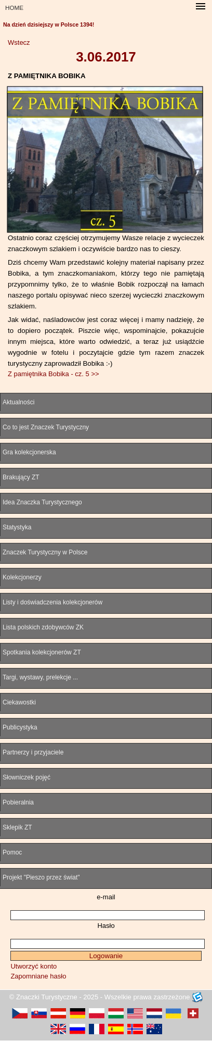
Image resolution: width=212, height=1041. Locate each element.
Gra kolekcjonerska (29, 452)
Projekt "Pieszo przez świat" (41, 877)
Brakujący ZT (21, 477)
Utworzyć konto (33, 966)
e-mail (106, 897)
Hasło (105, 926)
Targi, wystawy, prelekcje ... (40, 677)
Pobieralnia (18, 802)
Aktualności (18, 402)
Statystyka (17, 527)
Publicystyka (20, 727)
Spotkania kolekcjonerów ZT (42, 652)
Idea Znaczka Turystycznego (42, 502)
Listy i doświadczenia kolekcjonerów (52, 602)
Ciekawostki (19, 702)
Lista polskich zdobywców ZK (43, 627)
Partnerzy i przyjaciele (33, 752)
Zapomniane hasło (38, 976)
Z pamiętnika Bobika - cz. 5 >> (53, 374)
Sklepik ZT (17, 827)
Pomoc (12, 852)
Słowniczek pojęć (26, 777)
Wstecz (19, 42)
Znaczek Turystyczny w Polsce (45, 552)
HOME (14, 7)
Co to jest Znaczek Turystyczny (46, 427)
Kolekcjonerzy (22, 577)
